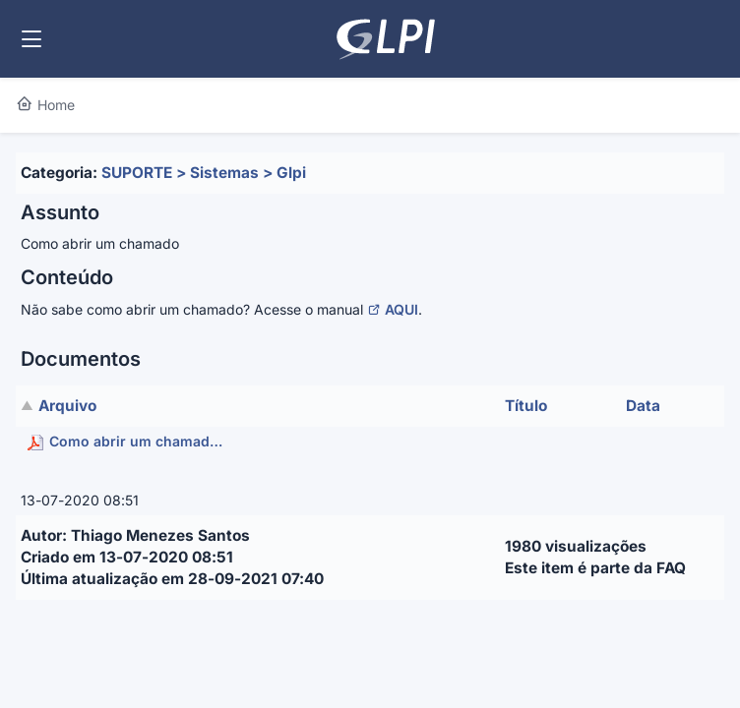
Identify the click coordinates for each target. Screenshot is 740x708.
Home (45, 104)
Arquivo (67, 405)
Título (526, 405)
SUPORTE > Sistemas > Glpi (203, 172)
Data (643, 405)
